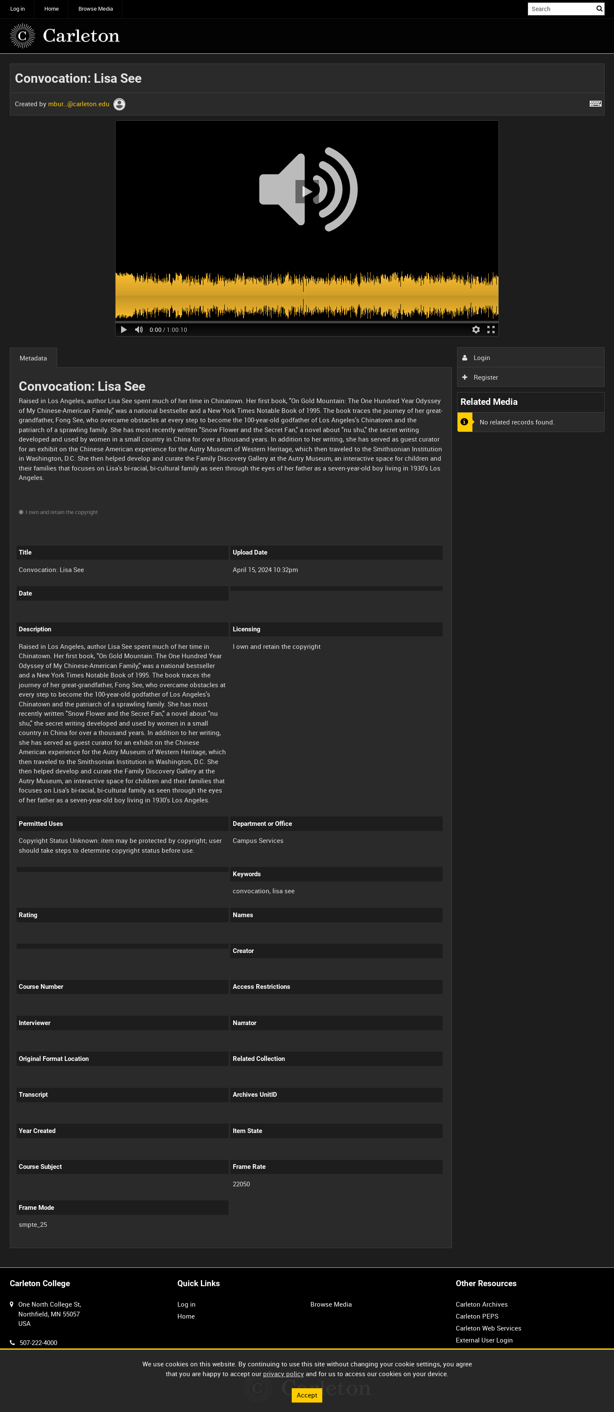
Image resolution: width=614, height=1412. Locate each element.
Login (476, 357)
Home (51, 8)
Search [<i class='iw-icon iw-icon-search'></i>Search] (599, 8)
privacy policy (283, 1373)
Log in (17, 8)
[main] (307, 661)
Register (480, 377)
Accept (307, 1395)
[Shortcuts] (596, 102)
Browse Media (95, 8)
